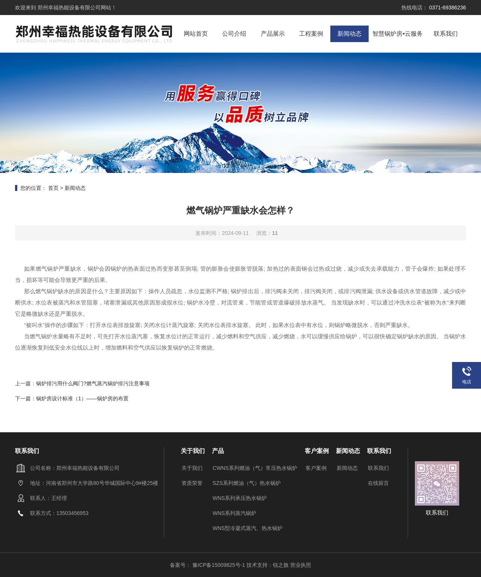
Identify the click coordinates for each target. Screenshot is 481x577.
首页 (53, 188)
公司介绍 (234, 33)
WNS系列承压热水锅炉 (240, 498)
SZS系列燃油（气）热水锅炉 (247, 483)
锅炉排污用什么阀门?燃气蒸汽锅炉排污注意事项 (93, 383)
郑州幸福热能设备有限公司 (68, 8)
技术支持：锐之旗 (268, 565)
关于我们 (192, 468)
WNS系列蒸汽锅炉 (235, 513)
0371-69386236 (447, 8)
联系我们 (446, 33)
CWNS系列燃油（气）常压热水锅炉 (255, 468)
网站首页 (196, 33)
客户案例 (316, 468)
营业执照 (300, 565)
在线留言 (378, 483)
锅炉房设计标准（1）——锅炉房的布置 (82, 398)
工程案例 (311, 33)
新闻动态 (349, 33)
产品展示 (273, 33)
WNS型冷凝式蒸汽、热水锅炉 (248, 528)
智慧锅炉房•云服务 (397, 33)
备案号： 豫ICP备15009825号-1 (208, 565)
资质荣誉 (192, 483)
